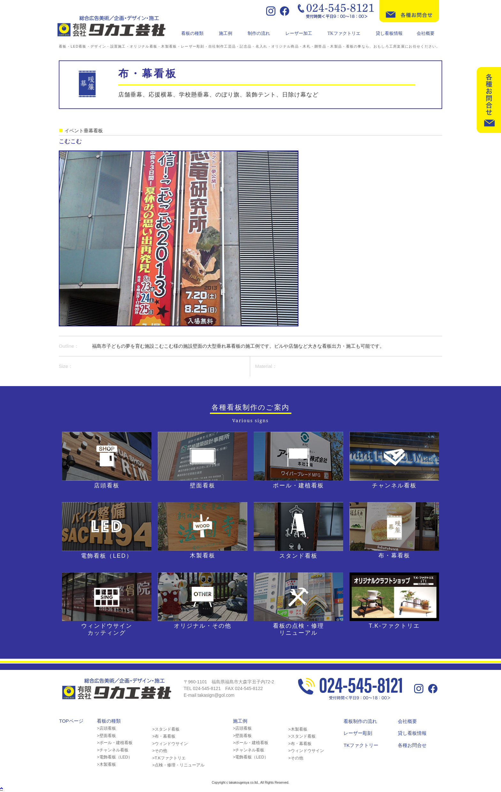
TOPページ (71, 721)
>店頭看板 (106, 728)
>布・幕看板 (163, 736)
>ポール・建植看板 (115, 742)
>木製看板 (106, 764)
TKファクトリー (360, 745)
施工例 (225, 33)
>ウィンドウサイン (170, 743)
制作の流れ (259, 33)
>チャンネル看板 (112, 750)
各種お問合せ (412, 745)
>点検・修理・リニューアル (178, 765)
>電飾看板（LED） (114, 757)
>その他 (159, 750)
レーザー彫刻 (357, 733)
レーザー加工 (298, 33)
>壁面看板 (106, 735)
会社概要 (426, 33)
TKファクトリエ (344, 33)
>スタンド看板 (166, 729)
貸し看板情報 (389, 33)
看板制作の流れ (360, 721)
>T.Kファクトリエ (168, 758)
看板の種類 (192, 33)
